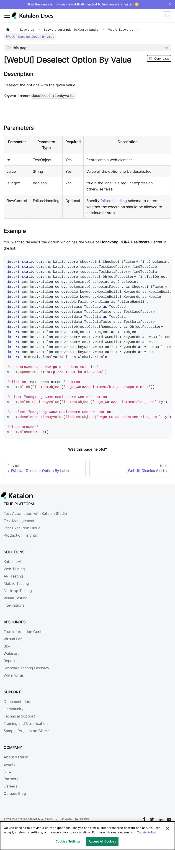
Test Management (19, 520)
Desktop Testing (18, 590)
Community (13, 709)
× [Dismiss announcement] (170, 4)
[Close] (168, 828)
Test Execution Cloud (22, 528)
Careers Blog (15, 793)
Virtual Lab (13, 639)
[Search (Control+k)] (167, 15)
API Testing (13, 576)
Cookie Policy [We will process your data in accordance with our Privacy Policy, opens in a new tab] (146, 832)
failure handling (113, 200)
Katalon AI (12, 561)
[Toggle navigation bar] (7, 15)
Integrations (14, 605)
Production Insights (20, 535)
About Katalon (16, 757)
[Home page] (8, 29)
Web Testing (14, 569)
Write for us (14, 675)
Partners (11, 779)
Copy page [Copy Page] (159, 58)
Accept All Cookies (102, 841)
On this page (17, 47)
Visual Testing (16, 598)
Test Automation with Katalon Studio (35, 513)
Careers (10, 786)
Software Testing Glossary (26, 668)
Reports (10, 660)
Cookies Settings (68, 841)
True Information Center (24, 631)
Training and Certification (26, 723)
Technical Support (19, 716)
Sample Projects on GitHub (27, 730)
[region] (87, 835)
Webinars (11, 653)
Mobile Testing (16, 583)
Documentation (17, 701)
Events (9, 764)
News (8, 771)
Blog (7, 646)
